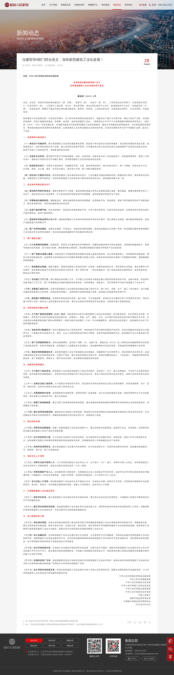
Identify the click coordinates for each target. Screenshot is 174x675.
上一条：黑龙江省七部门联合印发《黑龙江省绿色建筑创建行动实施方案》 (50, 621)
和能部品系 (66, 5)
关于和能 (53, 5)
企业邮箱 (149, 659)
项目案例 (105, 5)
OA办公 (132, 659)
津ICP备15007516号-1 (95, 671)
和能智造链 (79, 5)
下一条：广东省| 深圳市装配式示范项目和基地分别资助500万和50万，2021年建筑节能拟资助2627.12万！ (63, 624)
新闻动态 (117, 5)
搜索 (143, 5)
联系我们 (129, 5)
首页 (43, 5)
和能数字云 (93, 5)
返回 (152, 37)
